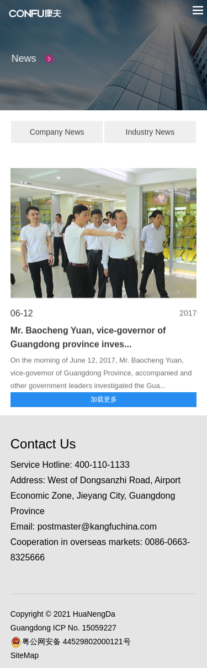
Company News (57, 133)
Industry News (150, 133)
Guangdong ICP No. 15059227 (63, 627)
